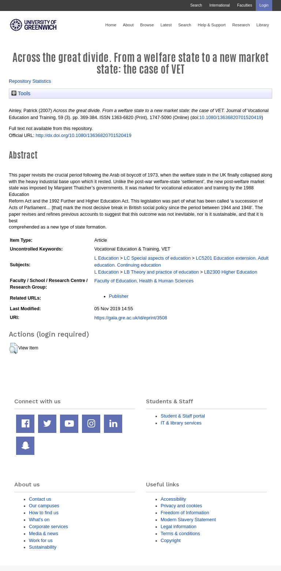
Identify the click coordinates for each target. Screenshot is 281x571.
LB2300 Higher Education (230, 272)
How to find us (44, 512)
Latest (166, 25)
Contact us (40, 499)
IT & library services (181, 423)
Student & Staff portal (183, 416)
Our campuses (44, 505)
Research (241, 25)
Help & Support (212, 25)
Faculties (244, 5)
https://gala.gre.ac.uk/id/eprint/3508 (130, 317)
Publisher (118, 296)
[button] (13, 348)
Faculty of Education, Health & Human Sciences (144, 280)
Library (262, 25)
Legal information (178, 526)
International (219, 5)
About (128, 25)
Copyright (171, 540)
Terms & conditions (180, 533)
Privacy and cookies (181, 505)
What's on (39, 519)
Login (264, 5)
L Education (106, 258)
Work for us (41, 540)
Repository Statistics (30, 81)
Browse (147, 25)
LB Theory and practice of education (161, 272)
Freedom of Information (185, 512)
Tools (20, 93)
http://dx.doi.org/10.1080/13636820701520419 (83, 135)
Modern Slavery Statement (188, 519)
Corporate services (48, 526)
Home (110, 25)
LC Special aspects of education (157, 258)
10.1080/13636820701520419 (230, 117)
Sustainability (42, 547)
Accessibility (173, 499)
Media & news (43, 533)
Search (196, 5)
